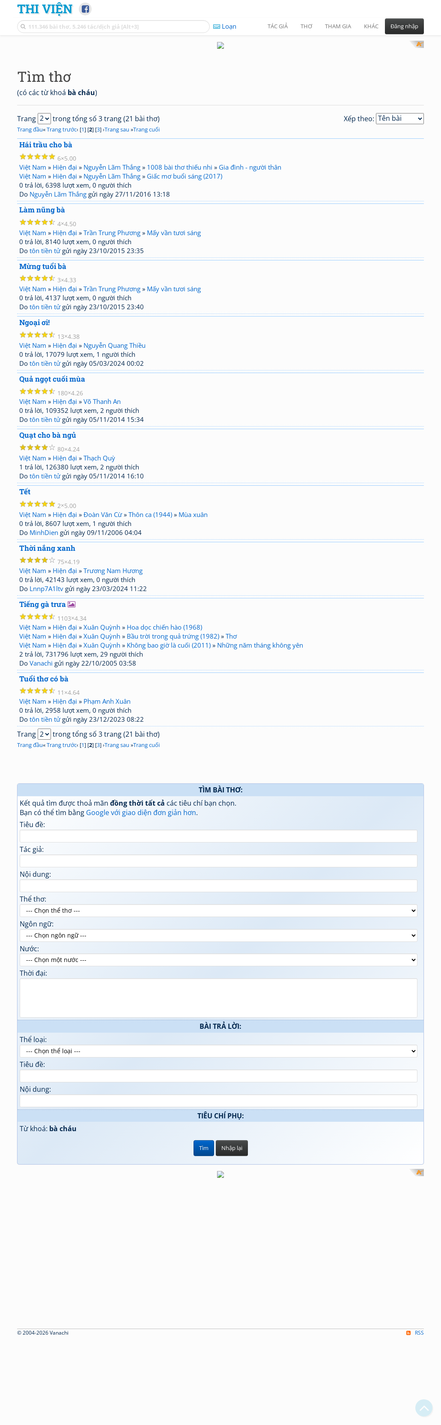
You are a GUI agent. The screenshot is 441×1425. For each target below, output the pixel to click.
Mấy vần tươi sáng (174, 344)
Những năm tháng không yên (260, 757)
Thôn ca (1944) (150, 626)
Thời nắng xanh (47, 660)
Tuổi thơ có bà (44, 790)
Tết (24, 603)
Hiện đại (65, 279)
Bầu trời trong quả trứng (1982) (173, 748)
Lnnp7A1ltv (46, 700)
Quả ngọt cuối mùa (52, 491)
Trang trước (62, 241)
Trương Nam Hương (113, 682)
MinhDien (44, 644)
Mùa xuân (193, 626)
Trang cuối (146, 241)
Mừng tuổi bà (42, 378)
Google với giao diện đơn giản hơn (141, 924)
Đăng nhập (404, 26)
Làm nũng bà (42, 322)
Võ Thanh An (102, 513)
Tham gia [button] (338, 26)
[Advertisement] (220, 101)
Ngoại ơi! (34, 434)
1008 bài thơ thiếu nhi (179, 279)
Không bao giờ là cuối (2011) (169, 757)
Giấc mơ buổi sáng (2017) (184, 288)
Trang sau (116, 241)
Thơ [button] (306, 26)
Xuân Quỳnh (101, 739)
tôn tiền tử (45, 362)
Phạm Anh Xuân (107, 813)
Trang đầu (30, 241)
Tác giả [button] (278, 26)
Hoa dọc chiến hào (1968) (164, 739)
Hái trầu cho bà (45, 256)
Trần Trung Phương (111, 344)
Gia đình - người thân (250, 279)
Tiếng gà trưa (42, 716)
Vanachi (41, 775)
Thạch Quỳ (99, 569)
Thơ (231, 748)
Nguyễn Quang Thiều (114, 457)
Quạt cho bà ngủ (47, 547)
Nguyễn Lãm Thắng (111, 279)
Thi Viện (44, 8)
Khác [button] (371, 26)
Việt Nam (32, 279)
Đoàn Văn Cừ (102, 626)
